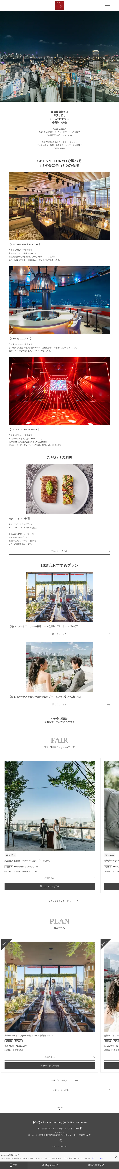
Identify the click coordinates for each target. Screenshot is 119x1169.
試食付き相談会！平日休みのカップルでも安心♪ (28, 861)
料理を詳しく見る (59, 551)
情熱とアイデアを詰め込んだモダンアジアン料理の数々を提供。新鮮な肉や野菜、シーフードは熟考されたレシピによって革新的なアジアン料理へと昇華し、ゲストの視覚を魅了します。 (24, 534)
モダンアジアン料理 (19, 518)
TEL (13, 1165)
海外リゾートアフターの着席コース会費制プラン (29, 1035)
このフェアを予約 (49, 886)
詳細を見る (50, 878)
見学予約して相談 (49, 1066)
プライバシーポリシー (59, 1146)
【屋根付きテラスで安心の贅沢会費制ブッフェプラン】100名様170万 (45, 696)
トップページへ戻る (59, 1090)
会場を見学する (50, 1165)
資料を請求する (96, 1165)
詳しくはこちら (59, 634)
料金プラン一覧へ (59, 1080)
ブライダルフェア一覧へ (59, 901)
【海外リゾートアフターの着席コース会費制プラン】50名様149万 (43, 626)
